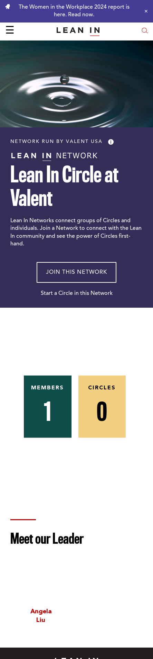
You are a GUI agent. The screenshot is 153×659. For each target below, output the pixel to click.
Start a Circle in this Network (77, 293)
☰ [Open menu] (10, 31)
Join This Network (76, 272)
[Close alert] (144, 11)
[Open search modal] (144, 31)
